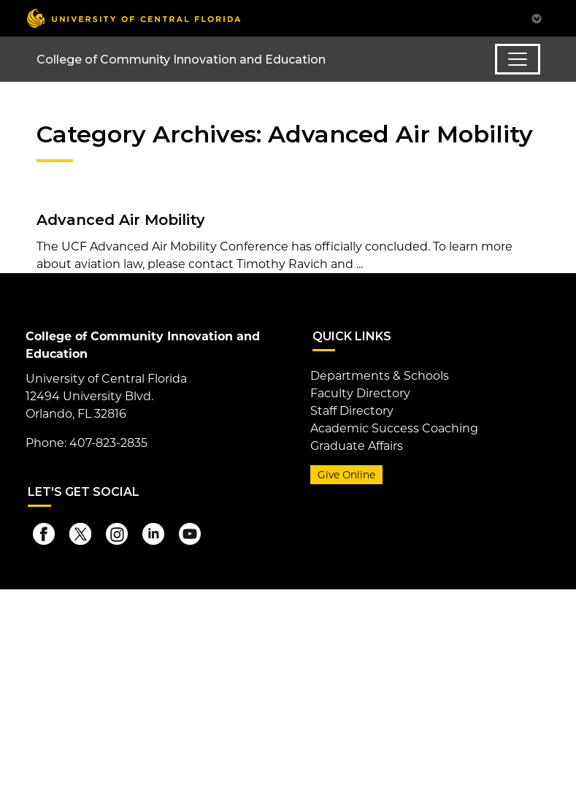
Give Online (346, 475)
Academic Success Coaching (394, 428)
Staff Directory (351, 411)
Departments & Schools (379, 376)
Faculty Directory (360, 393)
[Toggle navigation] (517, 59)
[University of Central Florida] (134, 18)
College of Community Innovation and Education (181, 59)
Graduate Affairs (356, 446)
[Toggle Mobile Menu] (537, 17)
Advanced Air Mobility (121, 220)
